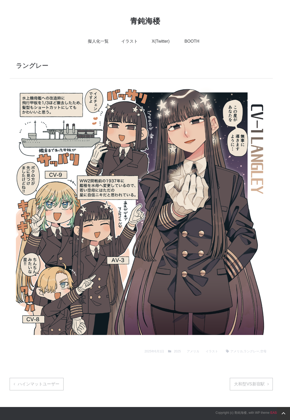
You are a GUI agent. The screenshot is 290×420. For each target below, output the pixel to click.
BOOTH (191, 41)
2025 (177, 351)
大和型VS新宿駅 (249, 384)
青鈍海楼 (145, 21)
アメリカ (193, 351)
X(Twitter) (160, 41)
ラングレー (251, 351)
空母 (263, 351)
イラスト (129, 41)
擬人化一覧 (98, 41)
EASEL (275, 413)
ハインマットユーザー (38, 384)
